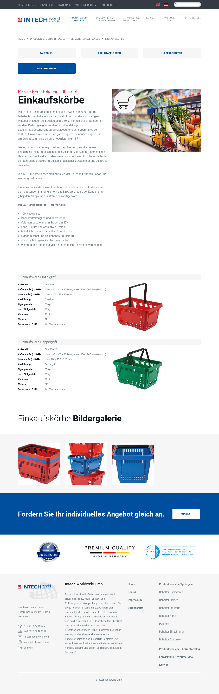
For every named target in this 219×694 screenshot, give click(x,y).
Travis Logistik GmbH (169, 19)
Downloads (64, 5)
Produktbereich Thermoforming (105, 19)
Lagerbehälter (172, 53)
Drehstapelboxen (109, 53)
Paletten (164, 624)
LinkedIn (28, 647)
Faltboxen (46, 53)
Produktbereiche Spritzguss (176, 584)
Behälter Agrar (167, 616)
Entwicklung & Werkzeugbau (131, 19)
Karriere (47, 5)
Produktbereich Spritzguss (78, 19)
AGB (77, 5)
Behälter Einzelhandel (85, 38)
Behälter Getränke (170, 639)
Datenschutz (108, 5)
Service (150, 18)
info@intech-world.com (36, 636)
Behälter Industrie (169, 608)
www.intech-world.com (36, 642)
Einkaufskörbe (114, 38)
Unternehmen (193, 18)
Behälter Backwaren (171, 592)
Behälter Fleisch (168, 600)
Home (21, 5)
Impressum (89, 5)
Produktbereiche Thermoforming (179, 649)
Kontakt (33, 5)
